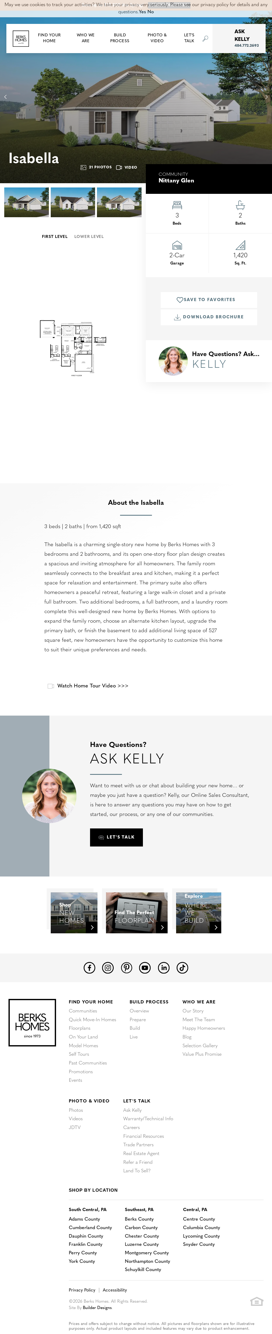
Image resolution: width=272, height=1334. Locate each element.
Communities (83, 1023)
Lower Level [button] (89, 237)
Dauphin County (86, 1246)
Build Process (149, 1014)
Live (134, 1048)
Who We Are (199, 1014)
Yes (142, 12)
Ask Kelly (132, 1120)
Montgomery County (148, 1262)
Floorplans (79, 1040)
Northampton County (149, 1271)
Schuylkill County (144, 1279)
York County (82, 1271)
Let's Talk (136, 1112)
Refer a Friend (137, 1171)
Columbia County (203, 1237)
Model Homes (83, 1057)
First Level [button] (54, 237)
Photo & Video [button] (157, 38)
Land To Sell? (137, 1180)
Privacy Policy (82, 1300)
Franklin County (86, 1254)
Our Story (192, 1023)
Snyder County (200, 1254)
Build (135, 1040)
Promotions (81, 1082)
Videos (76, 1129)
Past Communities (88, 1074)
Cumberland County (91, 1237)
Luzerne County (143, 1254)
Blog (187, 1048)
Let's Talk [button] (189, 38)
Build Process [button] (120, 38)
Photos (76, 1120)
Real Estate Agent (141, 1163)
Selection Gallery (200, 1057)
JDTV (75, 1137)
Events (75, 1091)
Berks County (140, 1229)
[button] (49, 39)
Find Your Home (91, 1014)
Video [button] (127, 167)
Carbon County (142, 1237)
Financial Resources (143, 1146)
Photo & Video (89, 1112)
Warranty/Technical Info (148, 1129)
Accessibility (114, 1300)
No (150, 12)
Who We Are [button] (86, 38)
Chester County (143, 1246)
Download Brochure (209, 317)
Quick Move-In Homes (92, 1031)
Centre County (200, 1229)
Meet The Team (198, 1031)
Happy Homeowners (203, 1040)
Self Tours (79, 1065)
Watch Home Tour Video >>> (87, 686)
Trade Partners (138, 1154)
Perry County (83, 1262)
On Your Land (83, 1048)
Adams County (85, 1229)
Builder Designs (98, 1318)
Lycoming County (203, 1246)
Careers (131, 1137)
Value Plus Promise (202, 1065)
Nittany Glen (176, 181)
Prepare (138, 1031)
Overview (139, 1023)
